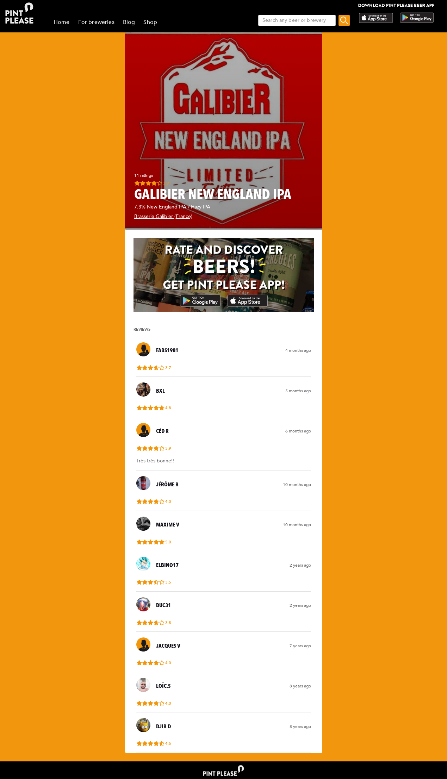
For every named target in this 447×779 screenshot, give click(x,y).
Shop (150, 22)
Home (62, 22)
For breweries (96, 22)
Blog (129, 22)
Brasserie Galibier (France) (163, 216)
